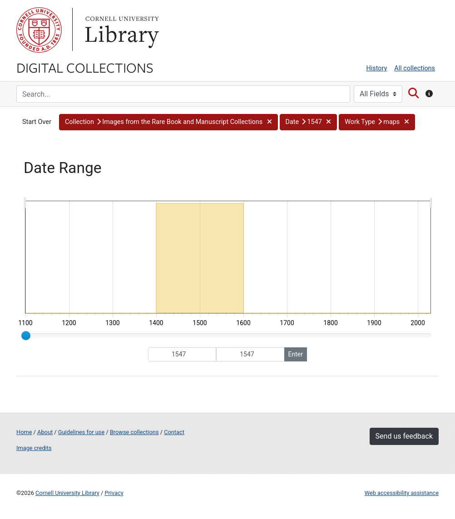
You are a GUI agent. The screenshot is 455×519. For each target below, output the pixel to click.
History (376, 68)
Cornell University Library (67, 492)
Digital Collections (84, 67)
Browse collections (134, 432)
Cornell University (39, 30)
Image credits (34, 448)
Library (120, 30)
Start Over (36, 122)
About (45, 432)
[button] (168, 122)
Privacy (113, 492)
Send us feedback (404, 436)
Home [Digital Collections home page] (24, 432)
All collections (414, 68)
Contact (174, 432)
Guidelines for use (81, 432)
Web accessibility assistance (402, 492)
